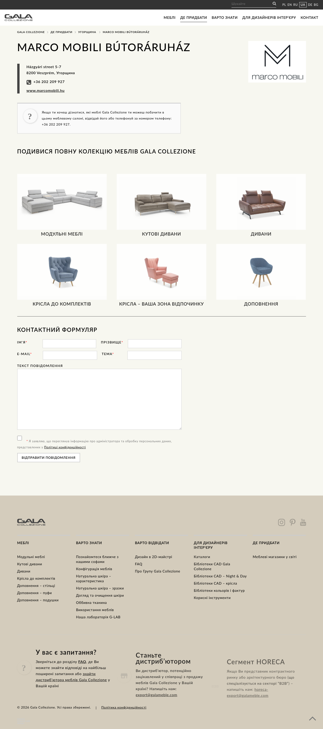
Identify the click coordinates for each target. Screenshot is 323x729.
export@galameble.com (156, 714)
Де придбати (193, 17)
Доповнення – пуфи (34, 593)
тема (108, 354)
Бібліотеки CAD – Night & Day (220, 576)
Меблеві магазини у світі (275, 557)
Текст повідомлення (40, 366)
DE (310, 5)
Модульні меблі (31, 557)
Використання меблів (95, 610)
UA (303, 5)
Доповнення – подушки (38, 600)
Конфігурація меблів (94, 569)
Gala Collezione (31, 32)
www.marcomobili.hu (46, 90)
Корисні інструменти (212, 598)
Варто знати (225, 17)
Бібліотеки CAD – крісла (215, 583)
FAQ (138, 564)
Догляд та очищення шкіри (100, 595)
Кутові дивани (29, 564)
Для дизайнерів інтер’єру (269, 17)
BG (316, 5)
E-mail (24, 354)
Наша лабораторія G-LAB (98, 617)
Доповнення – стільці (36, 585)
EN (290, 5)
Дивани (24, 571)
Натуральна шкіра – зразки (100, 588)
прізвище (112, 342)
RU (295, 5)
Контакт (309, 17)
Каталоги (202, 557)
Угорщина (87, 32)
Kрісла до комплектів (36, 578)
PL (284, 5)
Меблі (170, 17)
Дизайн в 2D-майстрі (153, 557)
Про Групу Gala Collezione (157, 571)
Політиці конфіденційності (65, 447)
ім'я (22, 342)
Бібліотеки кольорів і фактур (219, 590)
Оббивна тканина (91, 602)
